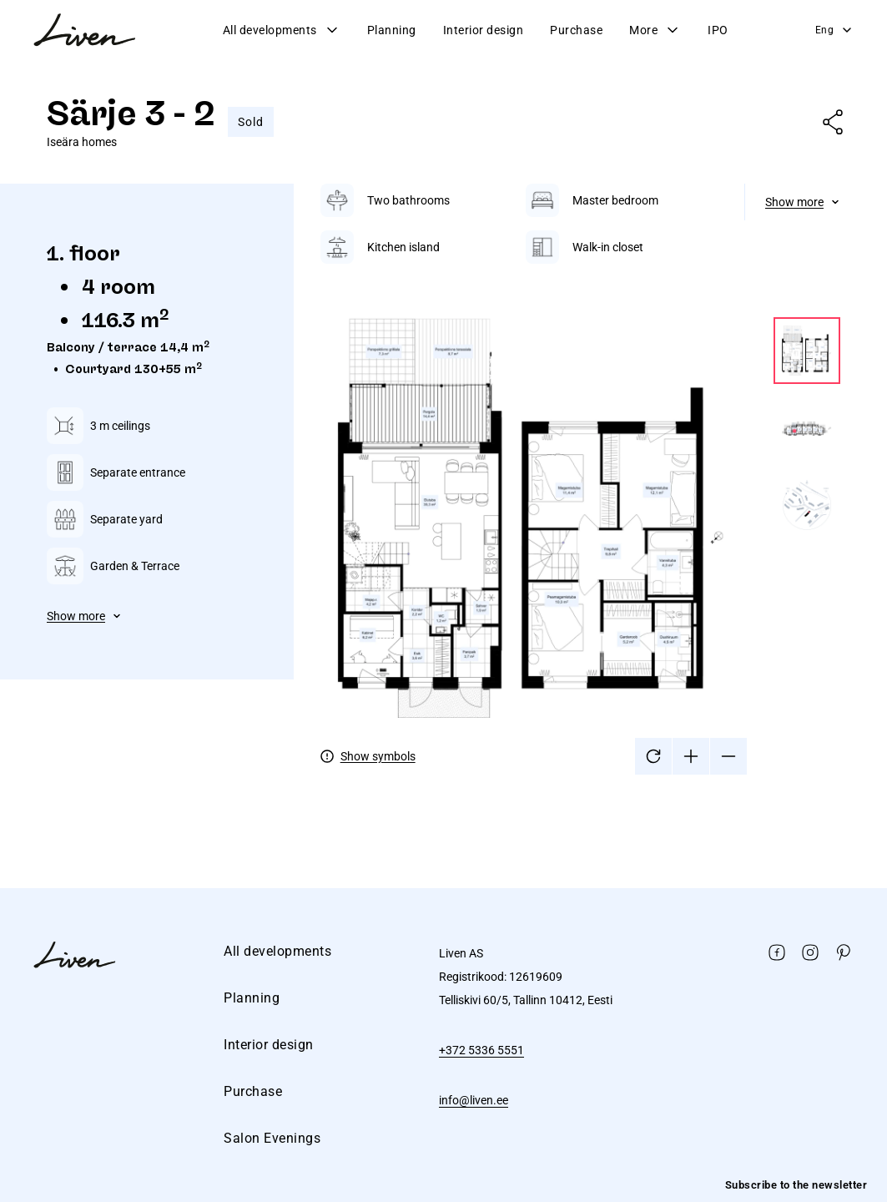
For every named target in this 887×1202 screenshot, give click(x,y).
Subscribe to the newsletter (796, 1185)
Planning (391, 30)
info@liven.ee (473, 1100)
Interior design (483, 30)
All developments (281, 30)
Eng (834, 30)
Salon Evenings (272, 1138)
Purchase (576, 30)
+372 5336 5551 (481, 1050)
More (655, 30)
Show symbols (378, 756)
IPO (718, 30)
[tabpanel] (580, 479)
